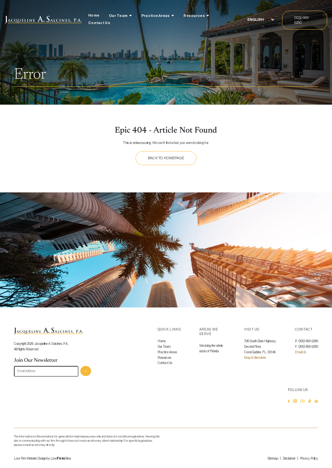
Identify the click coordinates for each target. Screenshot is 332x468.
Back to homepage (166, 158)
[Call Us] (304, 20)
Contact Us (99, 23)
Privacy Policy (309, 458)
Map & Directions (255, 357)
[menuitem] (93, 16)
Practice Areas (155, 16)
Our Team (118, 16)
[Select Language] (260, 20)
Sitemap (272, 458)
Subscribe (85, 371)
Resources (194, 16)
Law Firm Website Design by (32, 458)
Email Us (300, 352)
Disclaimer (289, 458)
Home (93, 15)
